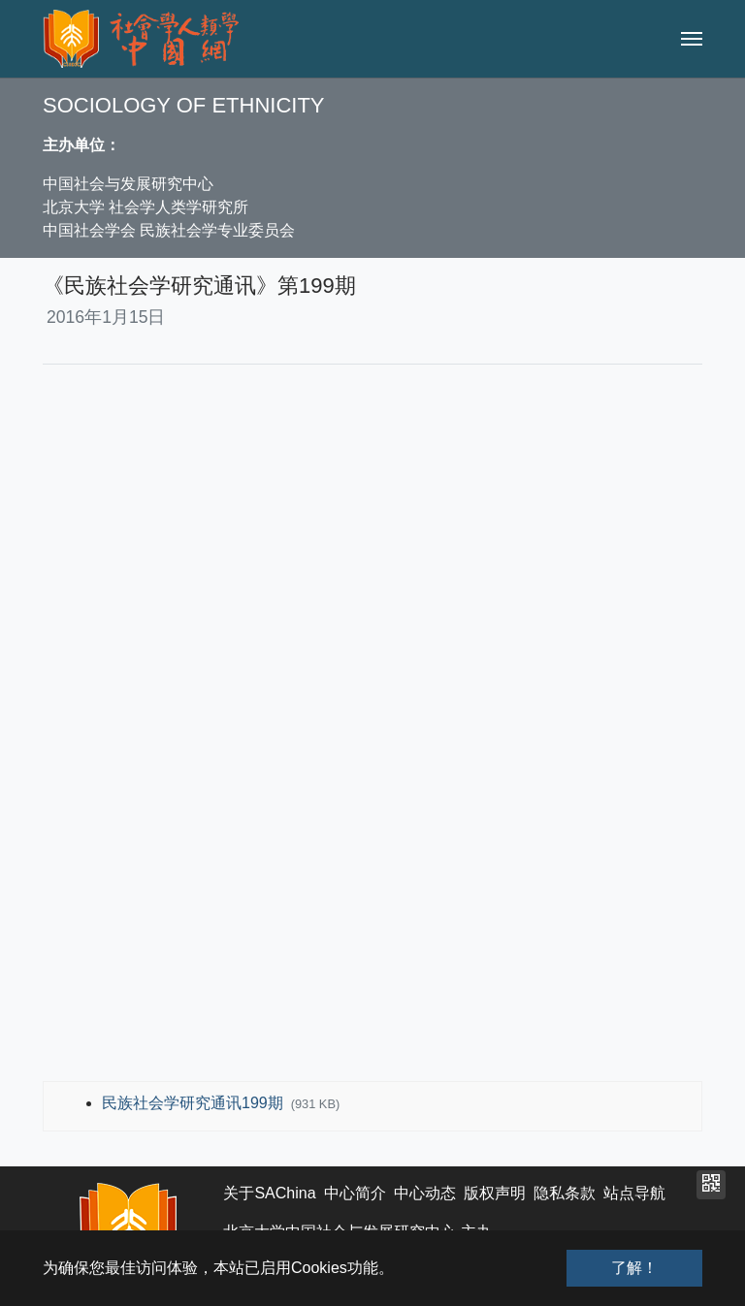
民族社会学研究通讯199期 (194, 1103)
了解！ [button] (634, 1267)
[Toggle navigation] (691, 38)
